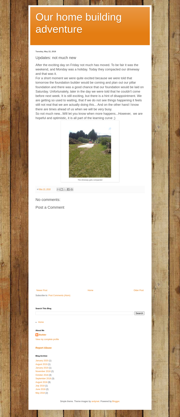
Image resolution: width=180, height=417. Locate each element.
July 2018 (40, 386)
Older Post (139, 290)
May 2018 (40, 393)
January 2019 (42, 368)
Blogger (115, 401)
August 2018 (41, 382)
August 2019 (41, 364)
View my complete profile (47, 339)
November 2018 (43, 371)
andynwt (95, 401)
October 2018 (42, 375)
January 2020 (42, 360)
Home (90, 290)
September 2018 (43, 378)
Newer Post (41, 290)
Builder (42, 335)
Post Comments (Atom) (59, 295)
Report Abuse (44, 347)
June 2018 (40, 389)
